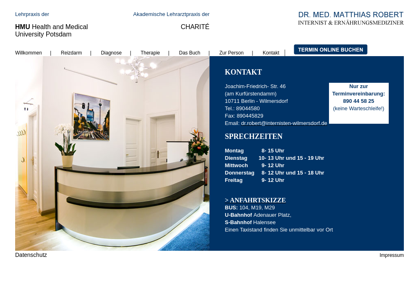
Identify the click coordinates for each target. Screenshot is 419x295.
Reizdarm (71, 53)
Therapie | (160, 53)
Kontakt (271, 53)
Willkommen (28, 53)
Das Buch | (194, 53)
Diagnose (111, 53)
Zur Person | (241, 53)
